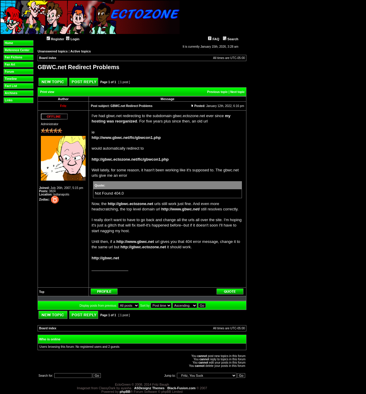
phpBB (125, 391)
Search (230, 39)
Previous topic (217, 92)
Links (9, 100)
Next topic (237, 92)
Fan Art (10, 64)
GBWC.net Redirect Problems (78, 67)
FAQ (213, 39)
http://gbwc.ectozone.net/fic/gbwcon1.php (130, 159)
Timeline (11, 78)
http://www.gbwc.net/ (180, 209)
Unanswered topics (53, 51)
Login (72, 39)
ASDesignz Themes (149, 388)
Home (9, 43)
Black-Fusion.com (181, 388)
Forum (9, 71)
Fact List (11, 86)
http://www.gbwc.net (135, 241)
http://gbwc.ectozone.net (130, 203)
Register (55, 39)
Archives (11, 93)
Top (41, 292)
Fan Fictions (13, 57)
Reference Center (17, 50)
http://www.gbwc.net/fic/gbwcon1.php (126, 137)
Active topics (80, 51)
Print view (47, 92)
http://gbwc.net (105, 258)
